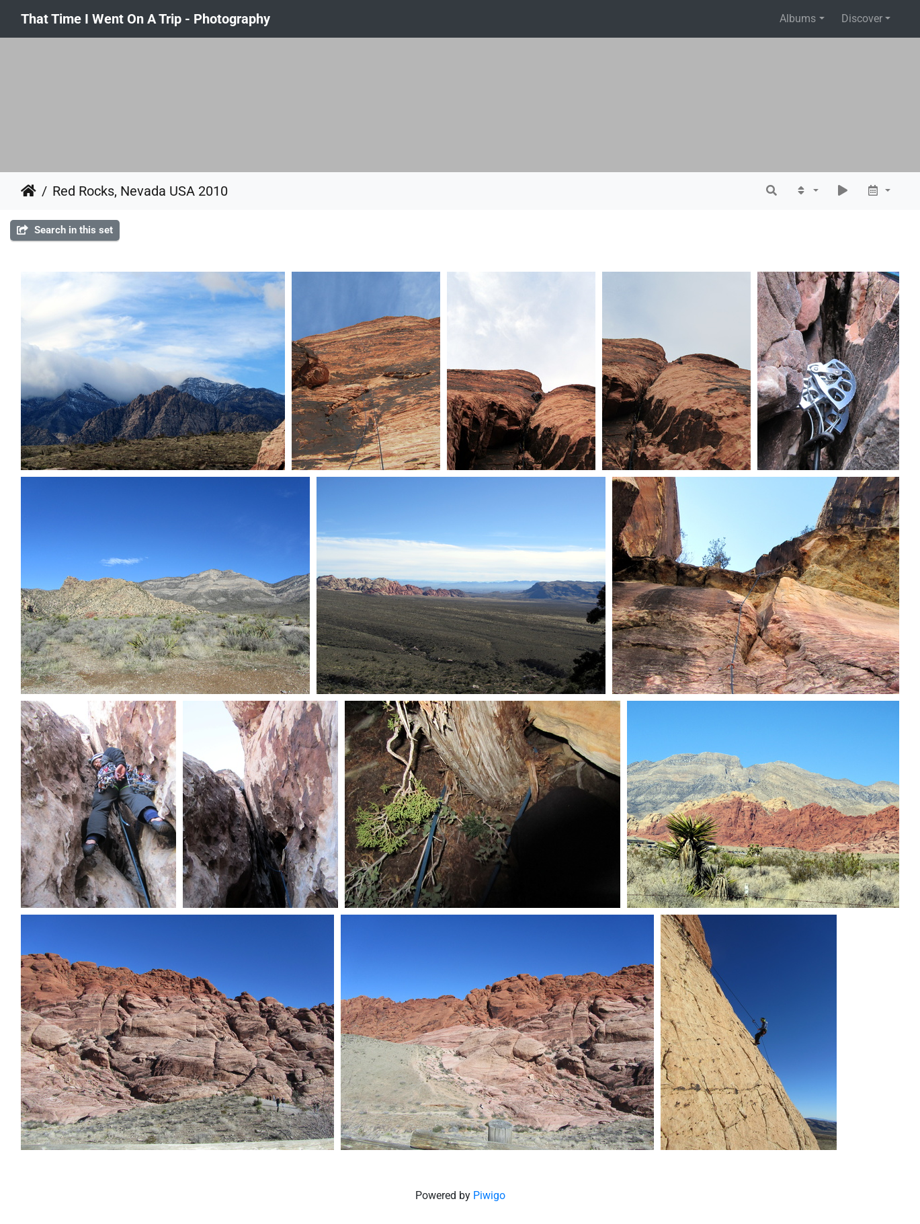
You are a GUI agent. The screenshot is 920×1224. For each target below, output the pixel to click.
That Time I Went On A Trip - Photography (145, 19)
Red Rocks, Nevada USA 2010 (140, 191)
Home (28, 191)
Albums (798, 18)
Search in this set (65, 230)
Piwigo (489, 1195)
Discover (861, 18)
